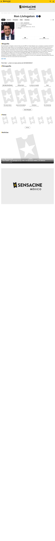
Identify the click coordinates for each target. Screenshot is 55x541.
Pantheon (34, 105)
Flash (47, 85)
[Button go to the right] (53, 20)
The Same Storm (7, 105)
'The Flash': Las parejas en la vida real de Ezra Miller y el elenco (23, 160)
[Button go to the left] (51, 20)
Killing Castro (21, 85)
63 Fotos (27, 127)
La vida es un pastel (34, 85)
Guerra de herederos (21, 105)
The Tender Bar (47, 105)
